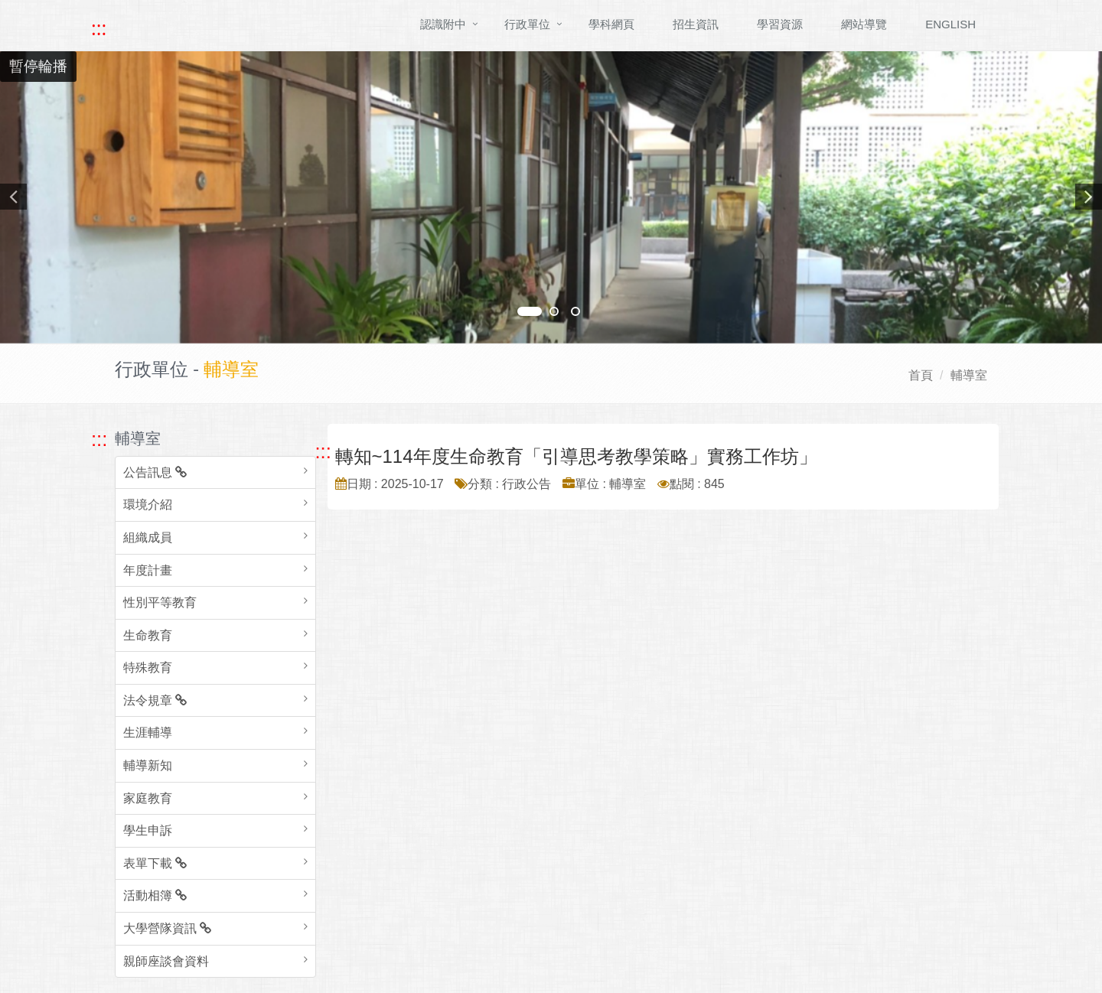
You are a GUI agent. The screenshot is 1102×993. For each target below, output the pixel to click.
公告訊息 (155, 472)
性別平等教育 (160, 602)
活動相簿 (155, 895)
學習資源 (780, 24)
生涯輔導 (147, 732)
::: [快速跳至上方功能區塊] (98, 28)
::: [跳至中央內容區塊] (323, 451)
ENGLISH (950, 24)
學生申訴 (147, 830)
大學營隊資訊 (167, 928)
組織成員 (147, 537)
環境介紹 (147, 504)
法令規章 (155, 700)
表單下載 (155, 863)
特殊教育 (147, 667)
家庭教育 (147, 798)
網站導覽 (864, 24)
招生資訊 (696, 24)
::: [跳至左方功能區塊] (99, 439)
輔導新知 (147, 765)
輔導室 (968, 375)
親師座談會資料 (166, 961)
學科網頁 (611, 24)
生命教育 (147, 635)
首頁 (920, 375)
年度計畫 (147, 570)
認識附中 (443, 24)
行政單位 (527, 24)
